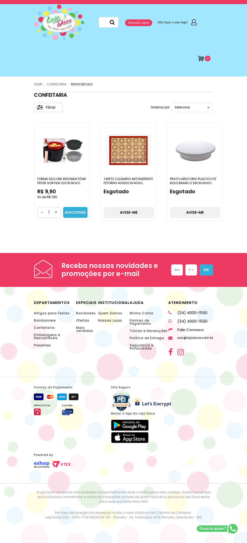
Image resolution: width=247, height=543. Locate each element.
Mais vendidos (84, 329)
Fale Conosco (186, 329)
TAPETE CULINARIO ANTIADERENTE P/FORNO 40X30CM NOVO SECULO (128, 183)
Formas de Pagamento (140, 322)
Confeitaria (44, 327)
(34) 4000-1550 (187, 312)
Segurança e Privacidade (141, 347)
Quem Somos (110, 313)
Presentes (42, 345)
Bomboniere (45, 320)
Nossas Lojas (138, 22)
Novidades (86, 313)
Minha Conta (141, 313)
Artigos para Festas (52, 313)
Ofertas (82, 320)
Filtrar (46, 107)
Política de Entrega (147, 338)
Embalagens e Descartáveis (47, 336)
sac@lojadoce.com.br (190, 338)
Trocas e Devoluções (149, 331)
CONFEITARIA (57, 84)
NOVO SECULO (81, 84)
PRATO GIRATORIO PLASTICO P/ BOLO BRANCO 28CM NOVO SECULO (193, 183)
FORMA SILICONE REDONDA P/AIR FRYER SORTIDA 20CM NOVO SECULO (61, 183)
